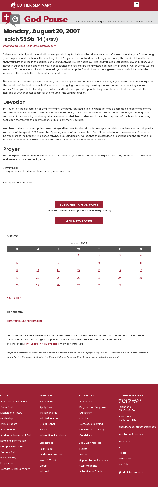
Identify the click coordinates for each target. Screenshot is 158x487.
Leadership (6, 418)
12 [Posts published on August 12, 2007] (17, 270)
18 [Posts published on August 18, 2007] (141, 270)
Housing (44, 429)
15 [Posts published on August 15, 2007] (78, 270)
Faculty (83, 418)
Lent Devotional (79, 220)
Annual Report (8, 423)
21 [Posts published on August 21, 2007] (58, 277)
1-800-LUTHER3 (127, 419)
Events (83, 448)
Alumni (83, 454)
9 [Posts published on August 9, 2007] (99, 263)
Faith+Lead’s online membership (41, 343)
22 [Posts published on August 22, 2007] (78, 277)
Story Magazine (88, 465)
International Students (53, 435)
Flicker (122, 452)
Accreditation (8, 429)
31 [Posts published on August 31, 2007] (120, 285)
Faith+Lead (46, 448)
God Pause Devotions (52, 454)
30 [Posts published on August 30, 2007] (99, 285)
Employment (7, 463)
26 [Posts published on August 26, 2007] (17, 285)
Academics (86, 401)
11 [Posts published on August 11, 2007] (141, 263)
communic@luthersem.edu (24, 320)
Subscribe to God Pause (79, 204)
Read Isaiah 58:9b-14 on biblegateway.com (28, 45)
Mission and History (11, 412)
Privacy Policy (8, 457)
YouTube (124, 463)
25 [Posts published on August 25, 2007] (141, 277)
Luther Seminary (66, 5)
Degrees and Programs (92, 406)
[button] (136, 4)
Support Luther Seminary (93, 459)
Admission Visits (49, 418)
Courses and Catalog (91, 429)
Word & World (48, 459)
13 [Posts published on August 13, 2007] (38, 270)
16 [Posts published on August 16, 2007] (99, 270)
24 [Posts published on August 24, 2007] (120, 277)
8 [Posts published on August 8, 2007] (78, 263)
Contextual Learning (91, 423)
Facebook (124, 441)
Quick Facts (7, 406)
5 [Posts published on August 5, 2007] (17, 263)
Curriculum (85, 412)
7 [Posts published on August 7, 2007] (58, 263)
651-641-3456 (127, 410)
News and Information (13, 440)
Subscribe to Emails (90, 471)
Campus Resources (11, 446)
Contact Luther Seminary (15, 468)
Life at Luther (47, 423)
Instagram (125, 458)
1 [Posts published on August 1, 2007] (78, 255)
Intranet (44, 471)
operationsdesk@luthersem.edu (137, 426)
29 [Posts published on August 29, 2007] (78, 285)
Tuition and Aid (48, 412)
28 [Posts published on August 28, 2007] (58, 285)
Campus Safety (9, 451)
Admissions (46, 401)
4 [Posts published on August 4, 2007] (141, 255)
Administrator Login (133, 472)
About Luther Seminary (13, 401)
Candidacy (85, 435)
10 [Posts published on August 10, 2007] (120, 263)
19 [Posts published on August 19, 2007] (17, 277)
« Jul (9, 297)
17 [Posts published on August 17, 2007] (120, 270)
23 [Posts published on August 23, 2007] (99, 277)
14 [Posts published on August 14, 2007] (58, 270)
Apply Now (46, 406)
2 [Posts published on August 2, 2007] (99, 255)
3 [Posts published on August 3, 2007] (120, 255)
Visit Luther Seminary (131, 433)
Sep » (17, 297)
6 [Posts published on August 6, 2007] (38, 263)
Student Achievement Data (16, 435)
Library (43, 465)
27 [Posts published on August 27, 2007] (37, 285)
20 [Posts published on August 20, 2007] (37, 277)
